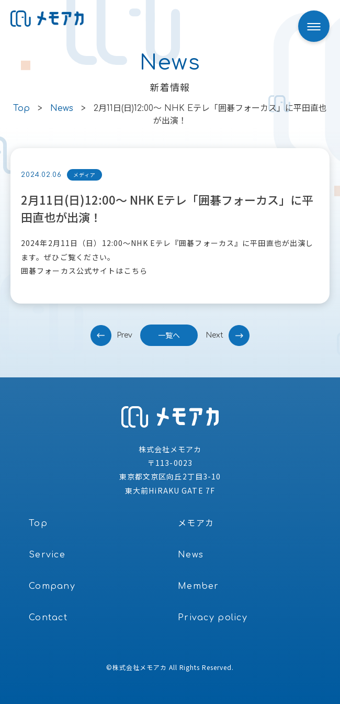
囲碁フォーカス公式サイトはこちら (84, 270)
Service (47, 555)
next (214, 335)
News (190, 555)
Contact (48, 617)
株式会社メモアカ (139, 667)
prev (124, 335)
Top (38, 523)
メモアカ (196, 523)
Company (52, 586)
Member (198, 586)
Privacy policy (212, 617)
